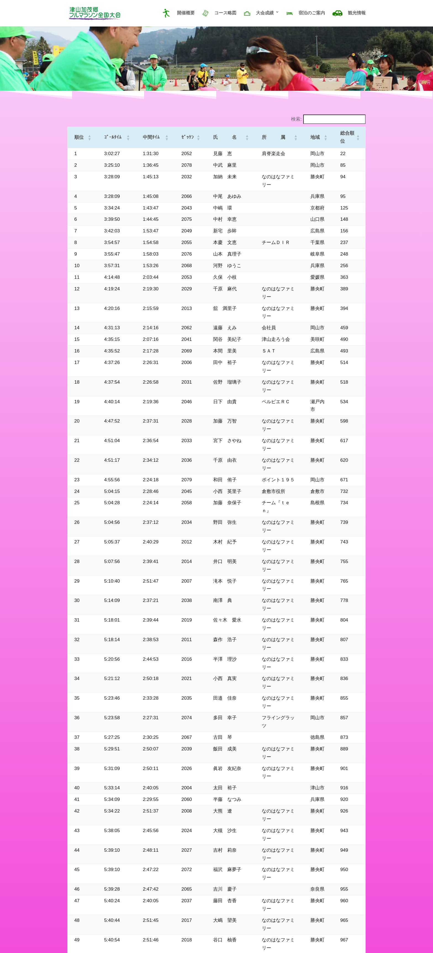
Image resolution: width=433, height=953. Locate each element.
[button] (87, 133)
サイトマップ (79, 929)
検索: (296, 119)
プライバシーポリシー (117, 929)
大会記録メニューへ (308, 891)
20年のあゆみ (156, 929)
